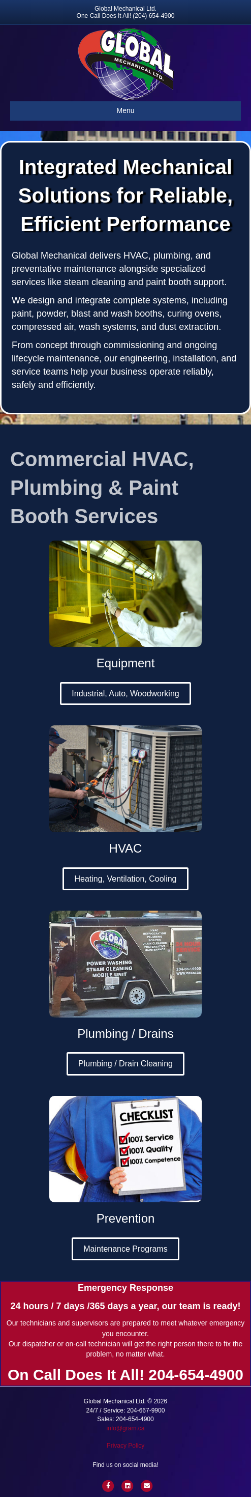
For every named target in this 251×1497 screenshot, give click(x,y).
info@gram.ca (126, 1428)
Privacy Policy (126, 1445)
